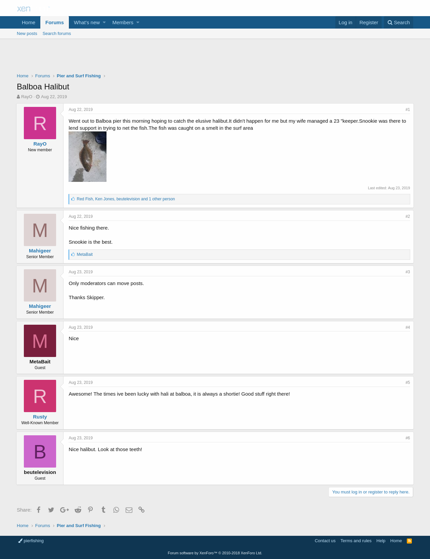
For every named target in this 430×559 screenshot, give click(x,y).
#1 (407, 109)
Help (381, 540)
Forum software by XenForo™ (215, 553)
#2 (407, 216)
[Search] (398, 22)
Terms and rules (356, 540)
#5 (407, 382)
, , (126, 199)
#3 (407, 272)
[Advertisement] (215, 57)
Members (123, 22)
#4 (407, 327)
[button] (104, 22)
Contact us (325, 540)
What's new (87, 22)
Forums (54, 22)
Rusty (41, 417)
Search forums (57, 33)
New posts (27, 33)
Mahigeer (41, 250)
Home (28, 22)
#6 (407, 438)
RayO (26, 96)
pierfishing (31, 540)
